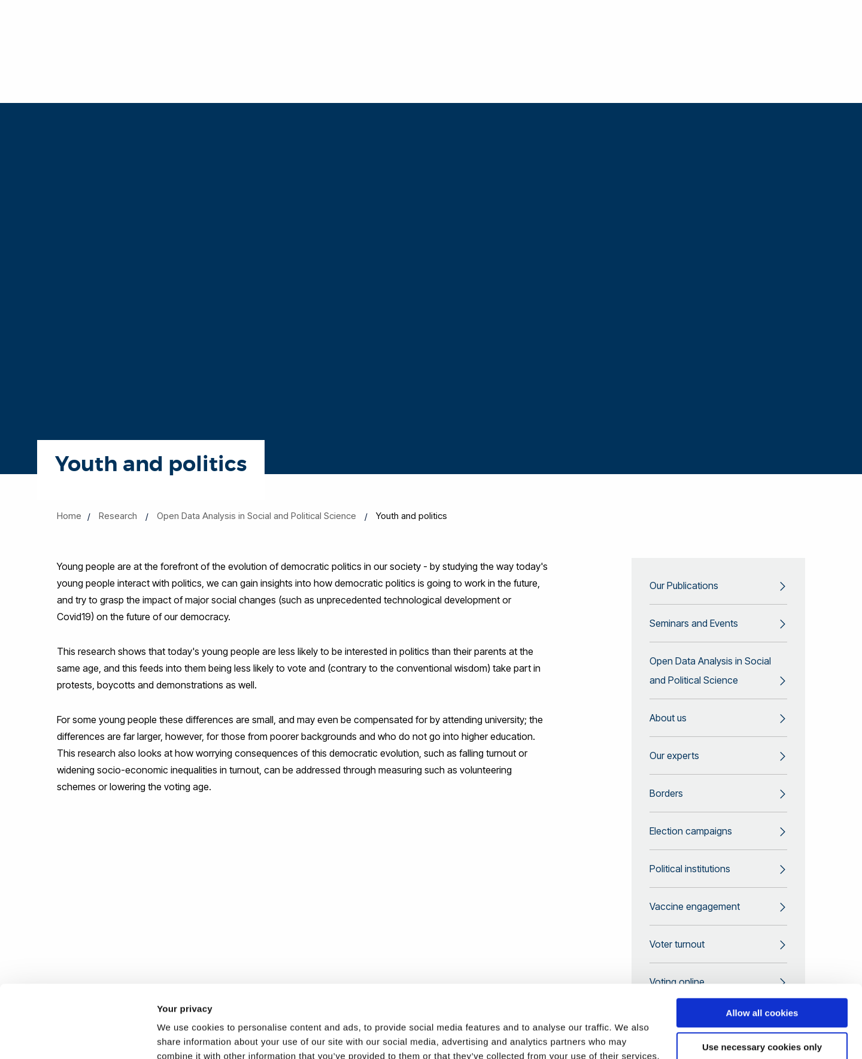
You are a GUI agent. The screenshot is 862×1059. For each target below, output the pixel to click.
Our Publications (683, 585)
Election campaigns (690, 831)
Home (69, 515)
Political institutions (689, 869)
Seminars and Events (693, 623)
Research (118, 515)
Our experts (674, 755)
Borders (666, 793)
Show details (185, 1035)
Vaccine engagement (694, 906)
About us (668, 718)
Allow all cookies (762, 945)
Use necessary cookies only (762, 978)
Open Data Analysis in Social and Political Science (256, 515)
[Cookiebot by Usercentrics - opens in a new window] (77, 1036)
